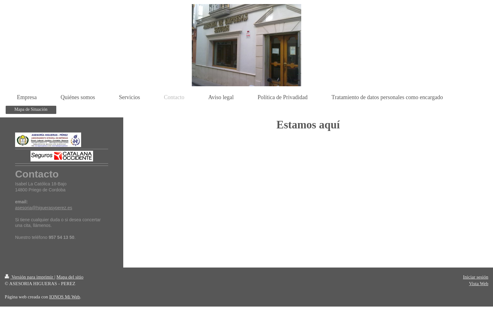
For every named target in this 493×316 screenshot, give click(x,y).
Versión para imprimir (29, 276)
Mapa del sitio (69, 276)
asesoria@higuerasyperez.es (43, 207)
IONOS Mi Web (64, 296)
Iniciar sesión (475, 276)
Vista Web (478, 283)
